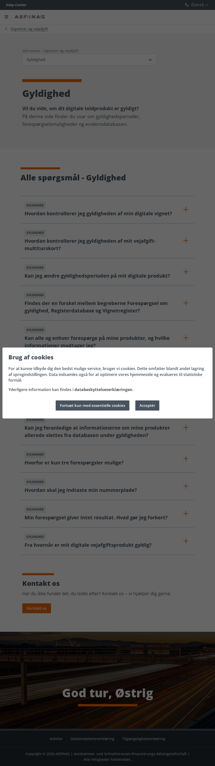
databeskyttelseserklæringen (103, 390)
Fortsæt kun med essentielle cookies (92, 405)
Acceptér (147, 405)
